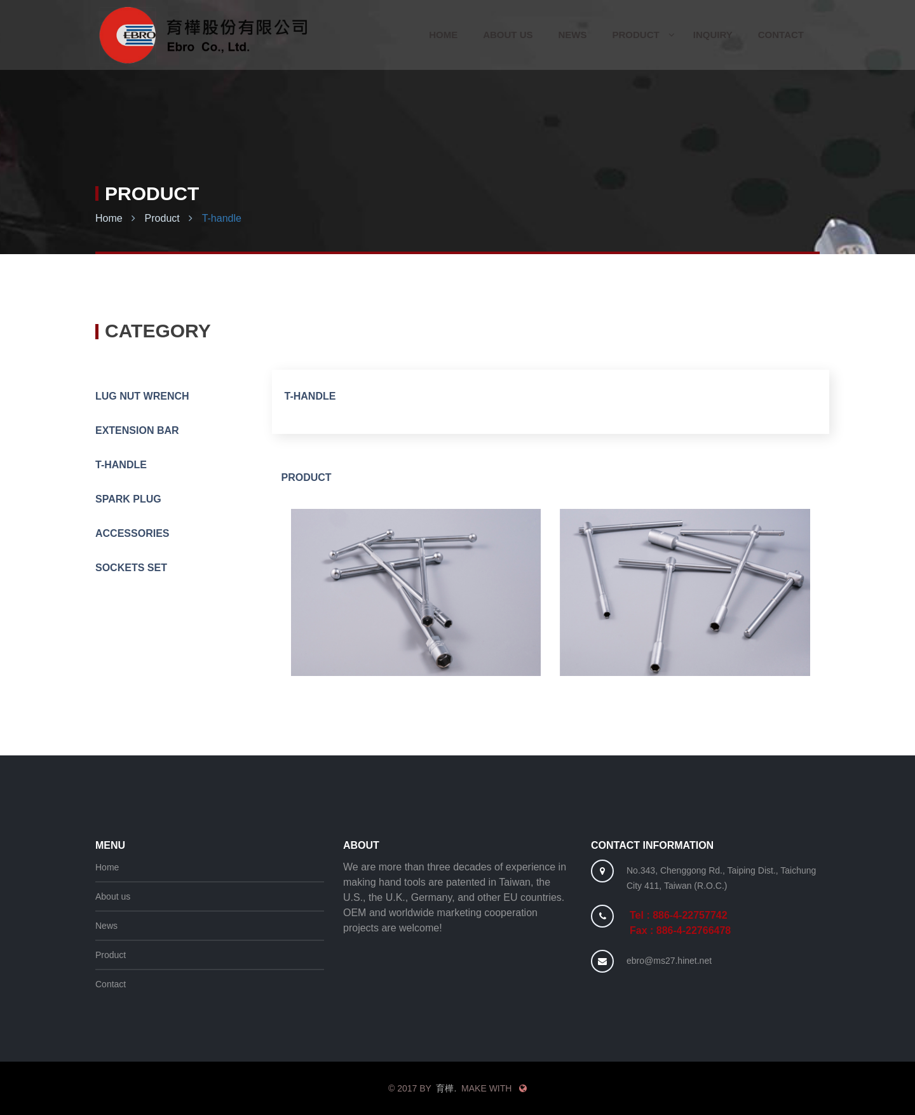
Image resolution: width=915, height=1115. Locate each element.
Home (109, 218)
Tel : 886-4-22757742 (679, 915)
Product (162, 218)
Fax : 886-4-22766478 (680, 930)
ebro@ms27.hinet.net (669, 961)
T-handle (221, 218)
